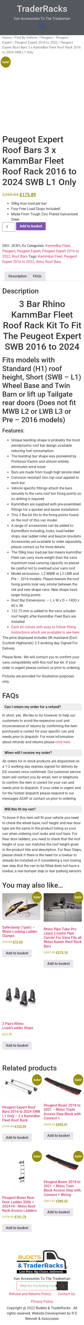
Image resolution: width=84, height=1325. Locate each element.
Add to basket (31, 226)
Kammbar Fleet (50, 256)
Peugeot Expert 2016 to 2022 (36, 42)
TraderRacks (42, 9)
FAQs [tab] (37, 276)
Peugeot (47, 38)
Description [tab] (18, 276)
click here (62, 742)
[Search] (62, 1285)
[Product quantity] (8, 227)
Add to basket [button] (17, 953)
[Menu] (42, 26)
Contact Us (66, 1294)
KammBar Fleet (57, 246)
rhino (40, 262)
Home (6, 38)
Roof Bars (20, 256)
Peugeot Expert (29, 251)
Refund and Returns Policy (30, 1294)
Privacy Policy (42, 1301)
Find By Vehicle (26, 38)
